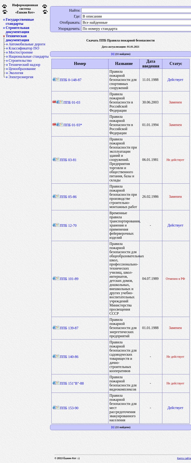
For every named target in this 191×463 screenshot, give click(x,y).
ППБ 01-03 (70, 102)
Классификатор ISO (24, 48)
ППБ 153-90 (67, 408)
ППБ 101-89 (67, 279)
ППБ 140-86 (67, 357)
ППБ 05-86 (66, 197)
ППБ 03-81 (66, 160)
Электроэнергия (20, 77)
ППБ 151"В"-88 (70, 383)
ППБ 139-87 (67, 328)
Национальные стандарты (29, 56)
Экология (16, 73)
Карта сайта (184, 458)
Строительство (20, 60)
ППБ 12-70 (66, 225)
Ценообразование (22, 69)
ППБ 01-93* (71, 125)
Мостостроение (21, 52)
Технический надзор (24, 65)
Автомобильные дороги (27, 44)
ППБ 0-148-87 (68, 80)
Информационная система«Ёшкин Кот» (25, 8)
